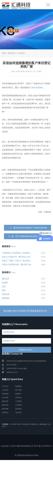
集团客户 (18, 394)
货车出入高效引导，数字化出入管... (16, 257)
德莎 (4, 290)
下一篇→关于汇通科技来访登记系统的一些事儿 (27, 236)
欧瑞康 (5, 283)
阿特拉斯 (5, 294)
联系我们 (5, 412)
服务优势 (5, 405)
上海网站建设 (42, 424)
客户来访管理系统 (35, 87)
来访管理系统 (16, 190)
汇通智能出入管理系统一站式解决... (16, 253)
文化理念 (5, 390)
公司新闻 (18, 401)
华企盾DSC (26, 424)
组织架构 (5, 394)
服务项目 (5, 401)
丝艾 (4, 286)
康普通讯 (5, 298)
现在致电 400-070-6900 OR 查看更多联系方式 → (26, 311)
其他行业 (18, 397)
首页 (4, 53)
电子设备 (18, 390)
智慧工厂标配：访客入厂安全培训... (16, 261)
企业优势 (5, 397)
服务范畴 (5, 409)
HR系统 (13, 424)
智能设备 (34, 424)
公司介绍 (5, 386)
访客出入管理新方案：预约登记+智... (17, 264)
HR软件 (19, 424)
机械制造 (18, 386)
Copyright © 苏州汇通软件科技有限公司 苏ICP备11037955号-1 (26, 446)
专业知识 (18, 412)
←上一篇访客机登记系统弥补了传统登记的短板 (27, 228)
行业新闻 (18, 405)
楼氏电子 (5, 279)
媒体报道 (18, 409)
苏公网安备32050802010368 (26, 455)
